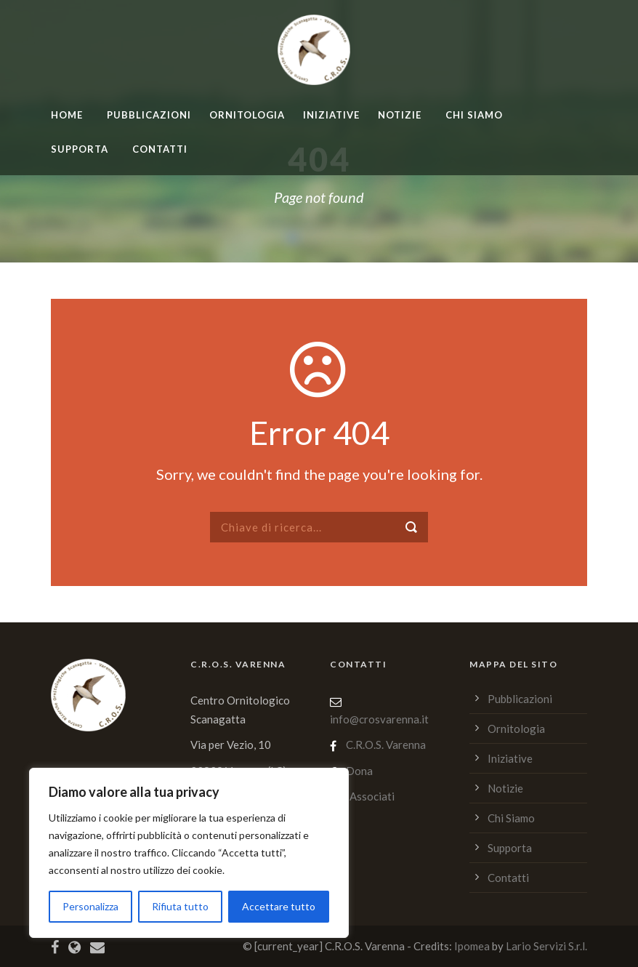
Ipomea (472, 945)
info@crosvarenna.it (379, 719)
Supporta (79, 149)
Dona (359, 770)
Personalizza (90, 906)
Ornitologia (247, 115)
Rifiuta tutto (180, 906)
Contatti (159, 149)
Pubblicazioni (149, 115)
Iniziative (331, 115)
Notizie (399, 115)
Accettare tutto (278, 906)
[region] (189, 853)
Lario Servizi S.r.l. (546, 945)
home (67, 115)
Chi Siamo (474, 115)
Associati (372, 796)
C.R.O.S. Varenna (386, 744)
